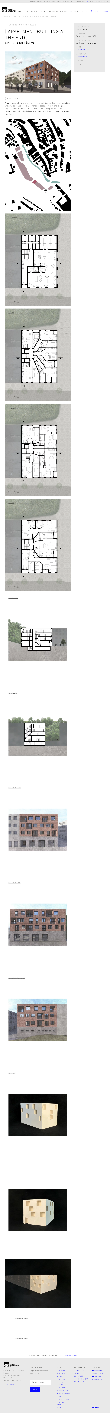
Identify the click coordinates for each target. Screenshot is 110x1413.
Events (74, 11)
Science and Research (58, 11)
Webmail (40, 1)
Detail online (69, 1)
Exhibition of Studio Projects (21, 25)
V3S (60, 1406)
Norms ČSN (60, 1)
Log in (34, 1389)
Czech (106, 1)
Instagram (97, 1373)
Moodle (62, 1379)
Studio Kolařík (82, 49)
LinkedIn (97, 1379)
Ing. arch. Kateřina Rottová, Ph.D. (70, 1355)
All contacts (11, 1384)
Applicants (32, 11)
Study (42, 11)
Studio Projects (25, 16)
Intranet (33, 1)
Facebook (97, 1371)
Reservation (64, 1398)
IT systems (91, 1)
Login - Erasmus (49, 1)
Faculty (20, 11)
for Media (80, 1371)
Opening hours (81, 1)
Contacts (99, 1)
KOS (60, 1376)
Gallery (84, 11)
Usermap (62, 1387)
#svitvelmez (81, 56)
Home (6, 16)
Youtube (96, 1376)
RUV (60, 1396)
